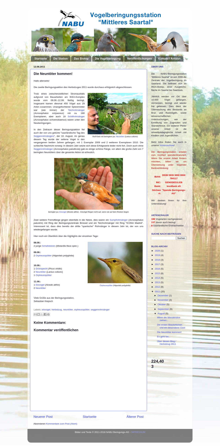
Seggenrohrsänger (43, 149)
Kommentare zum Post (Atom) (61, 423)
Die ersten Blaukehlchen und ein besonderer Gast (171, 326)
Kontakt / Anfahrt (169, 58)
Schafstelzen (48, 246)
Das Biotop (81, 58)
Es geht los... (163, 336)
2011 (158, 291)
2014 (158, 278)
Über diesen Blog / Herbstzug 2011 (166, 342)
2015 (158, 273)
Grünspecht (42, 268)
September (164, 309)
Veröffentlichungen (139, 58)
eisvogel (46, 309)
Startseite (40, 58)
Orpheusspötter (106, 285)
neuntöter (68, 309)
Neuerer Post (43, 416)
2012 (158, 287)
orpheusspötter (81, 309)
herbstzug (57, 309)
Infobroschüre (167, 145)
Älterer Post (135, 416)
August (162, 313)
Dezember (163, 295)
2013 (158, 282)
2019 (158, 255)
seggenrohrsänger (100, 309)
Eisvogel (62, 212)
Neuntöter (120, 136)
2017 (158, 264)
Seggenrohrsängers (44, 136)
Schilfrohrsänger (76, 116)
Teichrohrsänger (76, 110)
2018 (158, 260)
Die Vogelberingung (108, 58)
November (163, 300)
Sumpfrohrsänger (119, 220)
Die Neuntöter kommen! (169, 332)
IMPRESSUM (138, 432)
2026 (158, 250)
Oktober (162, 304)
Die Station (60, 58)
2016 (158, 268)
